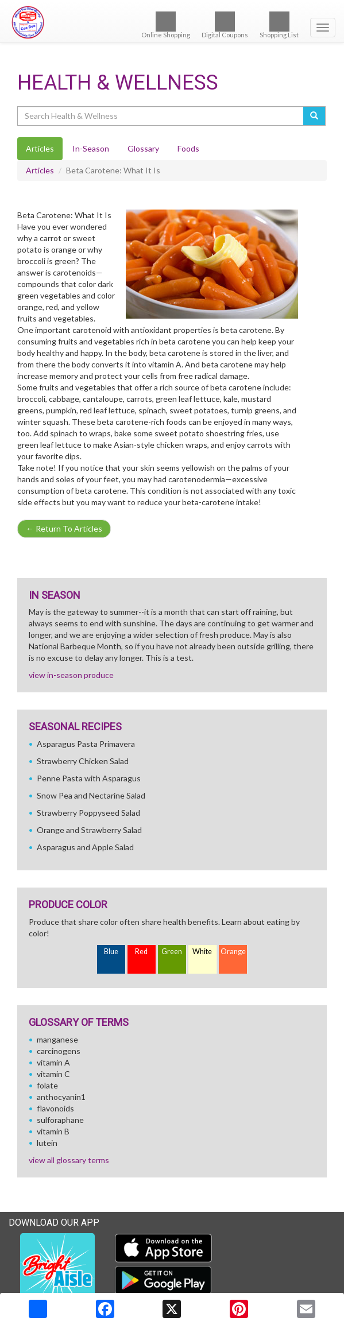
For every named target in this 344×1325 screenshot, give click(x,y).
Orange (233, 951)
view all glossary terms (69, 1160)
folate (47, 1085)
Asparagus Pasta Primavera (86, 744)
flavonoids (55, 1108)
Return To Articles (64, 528)
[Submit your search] (314, 116)
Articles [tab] (40, 148)
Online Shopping (165, 24)
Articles (40, 170)
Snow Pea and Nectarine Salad (91, 795)
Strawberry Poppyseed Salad (88, 813)
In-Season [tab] (90, 148)
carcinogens (58, 1051)
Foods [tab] (188, 148)
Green (171, 951)
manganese (57, 1039)
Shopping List (279, 24)
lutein (47, 1143)
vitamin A (53, 1062)
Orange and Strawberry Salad (89, 830)
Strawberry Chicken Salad (83, 761)
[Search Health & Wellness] (161, 116)
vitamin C (53, 1074)
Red (141, 951)
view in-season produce (71, 675)
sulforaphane (60, 1120)
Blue (111, 951)
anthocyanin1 (61, 1097)
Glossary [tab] (143, 148)
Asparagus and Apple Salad (85, 847)
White (202, 951)
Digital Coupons (225, 24)
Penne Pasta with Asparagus (89, 778)
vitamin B (53, 1131)
